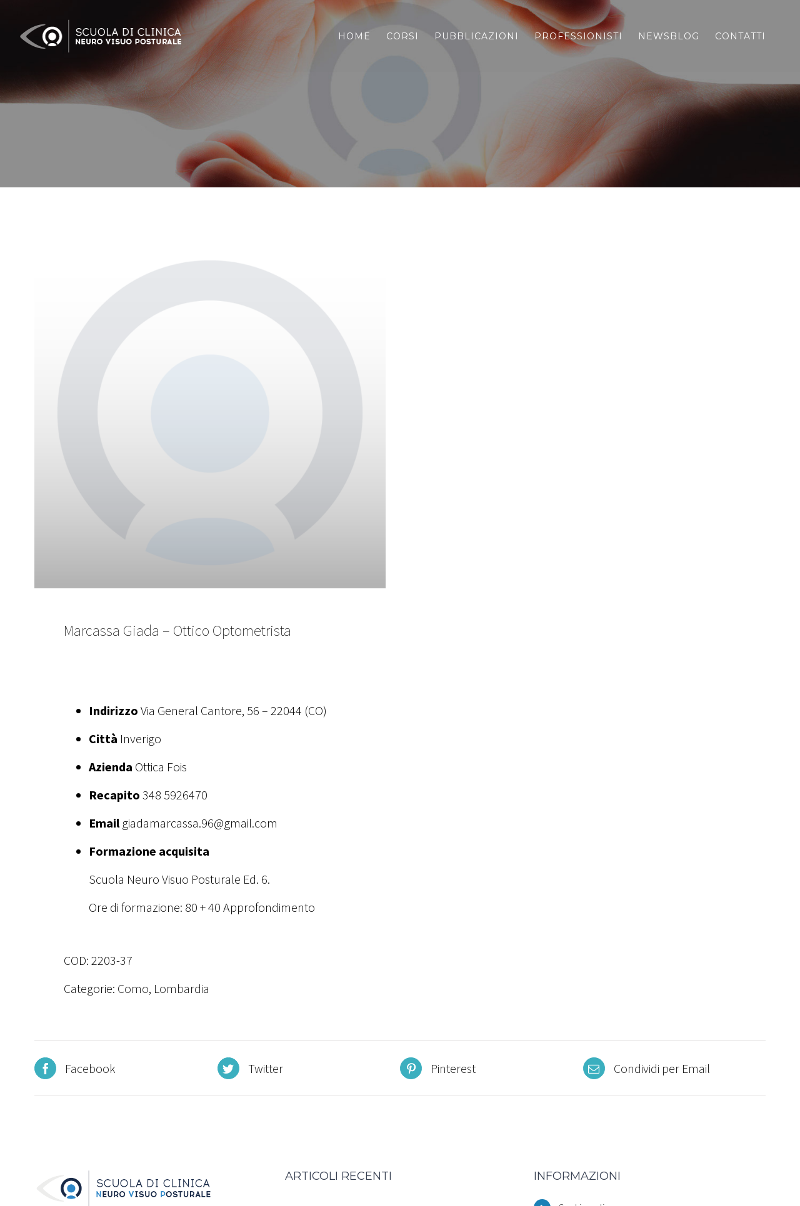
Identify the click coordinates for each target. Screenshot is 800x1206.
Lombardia (181, 988)
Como (133, 988)
